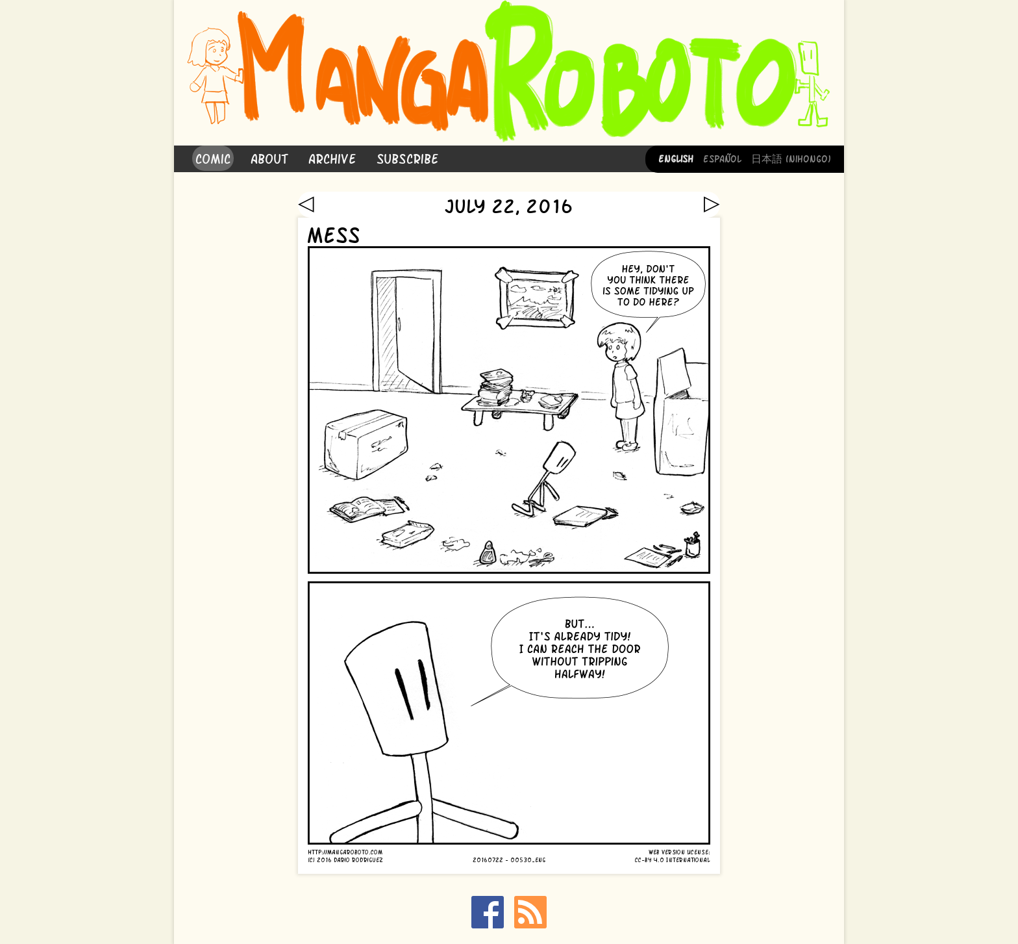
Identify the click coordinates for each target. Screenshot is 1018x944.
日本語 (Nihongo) (791, 157)
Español (722, 157)
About (269, 157)
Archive (332, 157)
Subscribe (408, 157)
